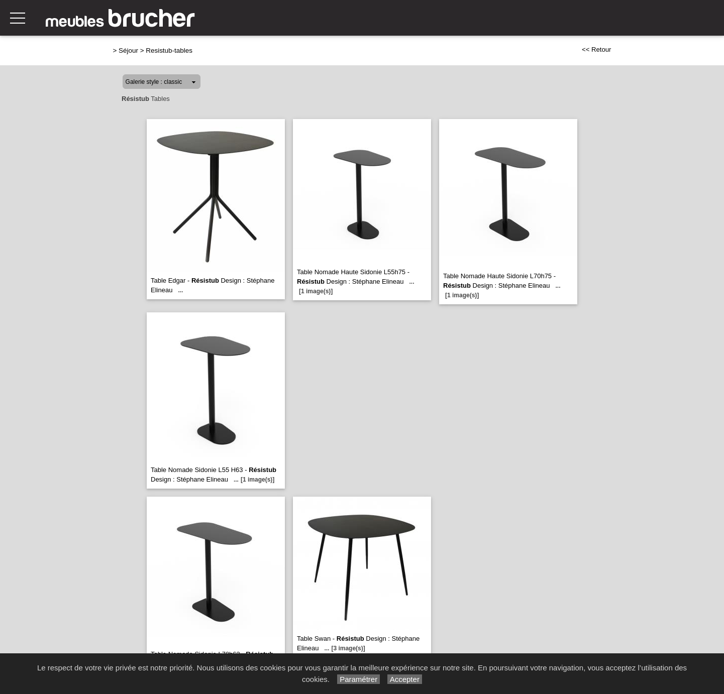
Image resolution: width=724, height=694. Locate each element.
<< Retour (596, 49)
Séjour (128, 50)
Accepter (405, 679)
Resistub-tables (169, 50)
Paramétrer (358, 679)
